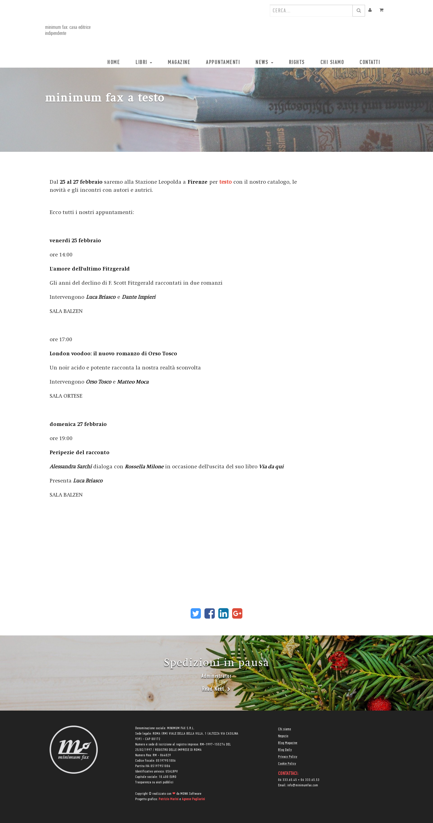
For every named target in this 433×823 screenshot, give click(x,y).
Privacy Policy (287, 757)
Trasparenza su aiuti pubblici (154, 782)
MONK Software (190, 794)
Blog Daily (285, 750)
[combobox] (311, 11)
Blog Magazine (287, 743)
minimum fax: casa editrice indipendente (68, 30)
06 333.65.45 (287, 780)
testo (225, 182)
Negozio (283, 736)
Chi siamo (284, 729)
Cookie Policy (287, 764)
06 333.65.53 (310, 780)
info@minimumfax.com (302, 785)
